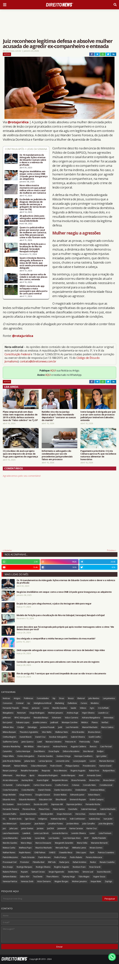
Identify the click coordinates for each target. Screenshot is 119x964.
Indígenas (42, 818)
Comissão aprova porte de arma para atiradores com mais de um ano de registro (58, 662)
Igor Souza (30, 818)
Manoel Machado (89, 727)
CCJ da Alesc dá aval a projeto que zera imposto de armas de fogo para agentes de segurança (20, 453)
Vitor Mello (46, 732)
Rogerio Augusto (78, 770)
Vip (54, 698)
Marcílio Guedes (60, 708)
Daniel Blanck (25, 737)
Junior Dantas (27, 828)
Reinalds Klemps (41, 717)
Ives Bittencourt (9, 823)
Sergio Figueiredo (56, 871)
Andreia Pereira (60, 746)
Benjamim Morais (60, 780)
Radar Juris (64, 862)
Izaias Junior (25, 823)
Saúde (73, 708)
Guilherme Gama (10, 741)
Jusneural (62, 828)
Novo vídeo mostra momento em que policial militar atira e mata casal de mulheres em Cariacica (33, 189)
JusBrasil (54, 722)
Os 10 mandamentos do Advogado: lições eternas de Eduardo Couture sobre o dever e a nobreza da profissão (33, 160)
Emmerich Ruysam (78, 799)
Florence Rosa (29, 809)
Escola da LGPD (41, 804)
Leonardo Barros (60, 833)
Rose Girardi (94, 867)
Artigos (17, 698)
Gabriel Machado (107, 809)
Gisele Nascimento (28, 814)
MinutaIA (6, 765)
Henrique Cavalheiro (83, 756)
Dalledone (72, 703)
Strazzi (71, 698)
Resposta (46, 770)
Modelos (95, 703)
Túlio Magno (84, 876)
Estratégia (32, 727)
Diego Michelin (9, 794)
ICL (4, 818)
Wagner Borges (61, 881)
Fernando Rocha (93, 804)
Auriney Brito (27, 780)
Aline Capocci (43, 746)
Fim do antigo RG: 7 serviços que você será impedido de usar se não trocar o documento (61, 673)
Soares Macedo (104, 871)
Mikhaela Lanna (79, 847)
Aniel (81, 775)
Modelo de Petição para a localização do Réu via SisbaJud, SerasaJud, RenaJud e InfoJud (32, 248)
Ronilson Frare (79, 867)
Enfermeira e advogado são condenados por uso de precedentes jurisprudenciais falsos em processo (57, 455)
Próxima (111, 550)
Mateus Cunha (9, 847)
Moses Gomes (96, 847)
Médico (84, 722)
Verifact (104, 722)
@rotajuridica (18, 122)
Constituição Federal (17, 354)
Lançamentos (109, 698)
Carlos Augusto (23, 785)
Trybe (96, 741)
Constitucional (106, 785)
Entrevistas (108, 717)
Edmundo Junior (77, 794)
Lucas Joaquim (79, 761)
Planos (95, 722)
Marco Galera (107, 727)
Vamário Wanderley (11, 746)
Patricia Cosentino (106, 852)
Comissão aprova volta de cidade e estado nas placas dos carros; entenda (33, 277)
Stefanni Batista (9, 876)
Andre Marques (68, 775)
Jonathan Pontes (55, 823)
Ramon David (105, 765)
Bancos (93, 746)
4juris (31, 775)
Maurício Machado (43, 847)
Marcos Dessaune (43, 843)
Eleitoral (81, 698)
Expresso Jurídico (74, 804)
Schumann (56, 717)
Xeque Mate (96, 881)
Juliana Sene (29, 761)
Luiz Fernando (72, 727)
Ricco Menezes (60, 770)
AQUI (53, 370)
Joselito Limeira (40, 722)
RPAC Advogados (22, 717)
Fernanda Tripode (11, 708)
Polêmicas (28, 698)
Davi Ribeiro (39, 751)
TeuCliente (37, 876)
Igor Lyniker (101, 756)
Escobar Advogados (58, 737)
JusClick (50, 828)
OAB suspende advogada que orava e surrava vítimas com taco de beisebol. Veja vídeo (61, 650)
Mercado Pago (62, 847)
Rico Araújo (8, 867)
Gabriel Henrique (88, 809)
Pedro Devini (56, 765)
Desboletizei (80, 790)
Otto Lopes (81, 852)
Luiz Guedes (54, 838)
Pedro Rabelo (76, 857)
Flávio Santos (59, 809)
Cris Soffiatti (103, 708)
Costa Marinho (28, 790)
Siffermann (7, 775)
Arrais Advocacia (10, 780)
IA (110, 814)
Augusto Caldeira (78, 746)
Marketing (59, 703)
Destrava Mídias (97, 790)
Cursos (84, 703)
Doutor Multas (60, 794)
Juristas (40, 828)
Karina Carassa (76, 828)
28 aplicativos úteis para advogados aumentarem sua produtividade (32, 218)
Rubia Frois (94, 770)
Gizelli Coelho (95, 737)
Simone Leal (88, 871)
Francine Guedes (45, 756)
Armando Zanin (94, 775)
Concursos (7, 703)
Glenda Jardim (46, 814)
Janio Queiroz (27, 741)
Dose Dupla (54, 751)
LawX (39, 741)
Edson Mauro (94, 794)
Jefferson (7, 717)
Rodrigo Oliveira (43, 867)
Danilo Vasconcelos (63, 790)
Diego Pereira (26, 794)
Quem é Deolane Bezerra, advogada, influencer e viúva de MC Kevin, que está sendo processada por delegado (33, 263)
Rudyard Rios (109, 770)
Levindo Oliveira (78, 833)
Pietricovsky (84, 741)
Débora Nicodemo (71, 751)
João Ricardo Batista (12, 761)
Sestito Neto (73, 871)
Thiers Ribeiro (52, 876)
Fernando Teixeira (11, 809)
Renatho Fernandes (29, 770)
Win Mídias (28, 746)
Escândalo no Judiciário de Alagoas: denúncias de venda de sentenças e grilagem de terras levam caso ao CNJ (33, 204)
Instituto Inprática (58, 818)
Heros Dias (80, 814)
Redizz (93, 862)
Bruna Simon (109, 780)
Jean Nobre (40, 823)
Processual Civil (9, 862)
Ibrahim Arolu (15, 818)
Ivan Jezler (108, 818)
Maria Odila (82, 843)
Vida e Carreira (71, 717)
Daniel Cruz (40, 737)
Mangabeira (8, 712)
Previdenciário (89, 765)
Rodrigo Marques (24, 867)
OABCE (52, 852)
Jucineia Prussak (47, 727)
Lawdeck (26, 833)
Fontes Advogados (26, 756)
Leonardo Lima (62, 761)
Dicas (61, 698)
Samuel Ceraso (38, 871)
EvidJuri (100, 751)
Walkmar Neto (61, 732)
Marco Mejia (26, 843)
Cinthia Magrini (9, 737)
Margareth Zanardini (64, 843)
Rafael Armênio (79, 862)
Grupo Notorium (64, 814)
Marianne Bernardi (99, 843)
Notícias (7, 54)
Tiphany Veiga (68, 876)
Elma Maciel (61, 799)
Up (28, 703)
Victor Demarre (44, 881)
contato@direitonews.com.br (38, 361)
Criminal (19, 703)
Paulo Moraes (44, 857)
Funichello (72, 809)
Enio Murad (88, 751)
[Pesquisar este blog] (52, 898)
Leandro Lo (103, 712)
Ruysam (24, 871)
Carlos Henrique (23, 751)
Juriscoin (36, 708)
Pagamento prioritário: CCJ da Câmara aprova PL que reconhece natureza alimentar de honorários (98, 455)
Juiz (4, 828)
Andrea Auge (72, 712)
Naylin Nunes (25, 852)
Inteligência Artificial (42, 703)
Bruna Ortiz (94, 780)
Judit (60, 727)
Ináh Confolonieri (77, 818)
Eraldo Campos (96, 799)
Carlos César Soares (42, 785)
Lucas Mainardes (10, 838)
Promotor (24, 862)
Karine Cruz (92, 828)
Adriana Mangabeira (91, 717)
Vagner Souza (99, 876)
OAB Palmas (39, 852)
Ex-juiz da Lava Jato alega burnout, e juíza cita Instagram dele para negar (54, 603)
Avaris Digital (42, 780)
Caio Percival (106, 746)
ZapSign (108, 881)
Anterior (8, 550)
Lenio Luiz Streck (41, 833)
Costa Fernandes (10, 790)
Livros (46, 708)
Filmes (25, 708)
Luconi (92, 761)
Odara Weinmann (38, 765)
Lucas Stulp (26, 838)
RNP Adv (52, 862)
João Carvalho (88, 823)
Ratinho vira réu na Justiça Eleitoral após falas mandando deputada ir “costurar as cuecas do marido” (59, 415)
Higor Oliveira (88, 712)
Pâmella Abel (38, 862)
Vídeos (83, 708)
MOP (86, 838)
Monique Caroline (69, 722)
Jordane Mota (73, 823)
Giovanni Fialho (9, 814)
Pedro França (60, 857)
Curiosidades (43, 698)
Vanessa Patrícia (10, 881)
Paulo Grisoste (28, 857)
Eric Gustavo (8, 804)
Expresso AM (57, 804)
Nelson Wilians (20, 765)
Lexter (92, 833)
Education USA (45, 799)
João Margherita (106, 823)
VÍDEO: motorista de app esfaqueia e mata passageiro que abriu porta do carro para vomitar (33, 290)
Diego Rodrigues (37, 712)
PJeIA (92, 852)
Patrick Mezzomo (10, 857)
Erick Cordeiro (24, 804)
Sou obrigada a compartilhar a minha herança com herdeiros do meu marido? (56, 638)
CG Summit (7, 785)
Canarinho (7, 751)
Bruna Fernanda (78, 780)
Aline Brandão (78, 732)
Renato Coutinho (107, 862)
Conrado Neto (89, 785)
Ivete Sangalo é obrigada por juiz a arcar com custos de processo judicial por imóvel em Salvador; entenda (98, 415)
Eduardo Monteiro (27, 799)
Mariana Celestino (54, 741)
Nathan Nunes (9, 852)
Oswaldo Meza (65, 852)
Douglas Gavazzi (42, 794)
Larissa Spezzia (45, 761)
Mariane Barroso (106, 761)
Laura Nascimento (11, 833)
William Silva (8, 727)
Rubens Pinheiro (10, 871)
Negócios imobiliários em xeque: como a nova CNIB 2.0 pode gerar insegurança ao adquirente (33, 175)
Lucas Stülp (40, 838)
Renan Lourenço (10, 770)
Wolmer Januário (79, 881)
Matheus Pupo (25, 847)
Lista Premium (105, 833)
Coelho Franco (61, 785)
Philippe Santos (72, 765)
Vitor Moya (21, 775)
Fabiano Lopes (22, 722)
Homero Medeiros (97, 814)
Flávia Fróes (44, 809)
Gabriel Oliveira (78, 737)
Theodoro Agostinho (29, 732)
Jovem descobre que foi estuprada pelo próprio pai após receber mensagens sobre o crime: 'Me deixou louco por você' (65, 628)
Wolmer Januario (55, 712)
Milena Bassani (9, 732)
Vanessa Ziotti (27, 881)
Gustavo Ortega (64, 756)
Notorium (21, 712)
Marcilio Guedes (10, 843)
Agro (92, 708)
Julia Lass (14, 828)
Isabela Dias (94, 818)
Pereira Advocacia (94, 857)
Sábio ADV (24, 876)
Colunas (75, 785)
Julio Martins (93, 698)
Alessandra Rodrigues (47, 775)
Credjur (20, 727)
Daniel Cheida (44, 790)
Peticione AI (70, 741)
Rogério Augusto (61, 867)
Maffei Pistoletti (99, 838)
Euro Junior (7, 722)
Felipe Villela (8, 756)
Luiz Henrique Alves (71, 838)
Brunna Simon (94, 732)
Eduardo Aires (9, 799)
